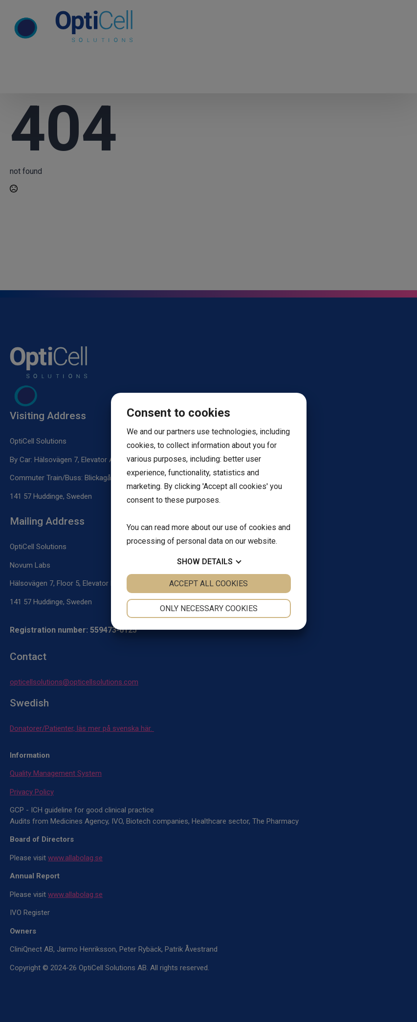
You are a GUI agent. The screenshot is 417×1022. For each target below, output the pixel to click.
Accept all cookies (208, 583)
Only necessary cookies (209, 608)
